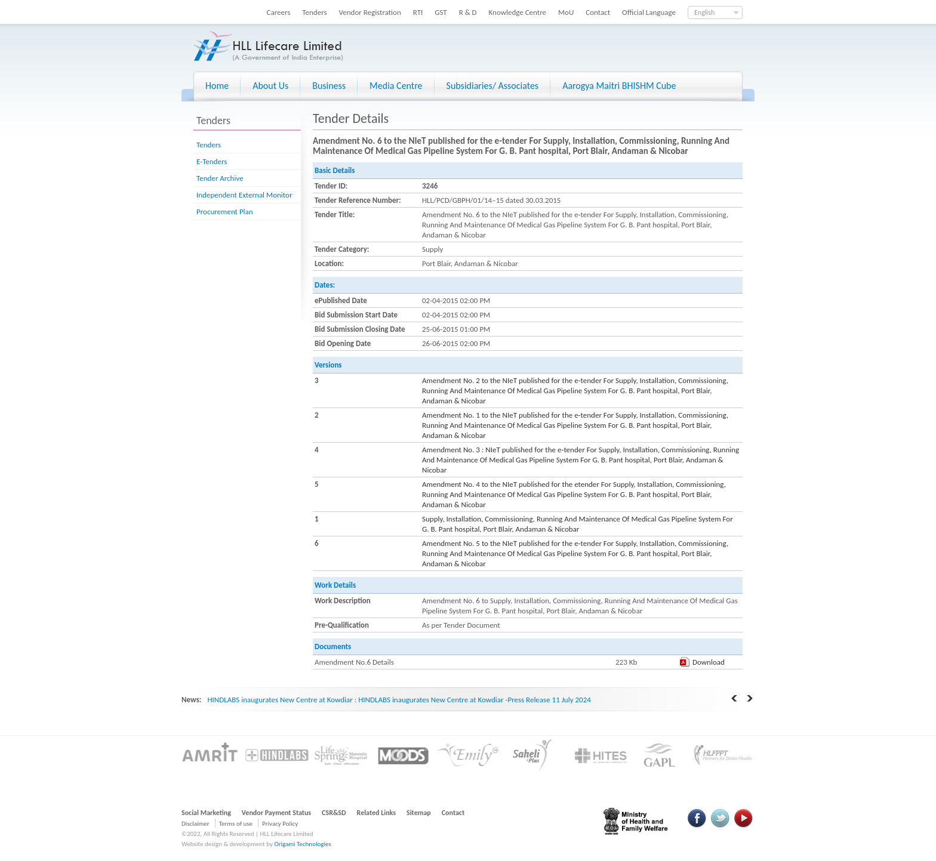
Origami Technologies (302, 844)
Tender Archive (220, 178)
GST (441, 12)
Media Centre (396, 85)
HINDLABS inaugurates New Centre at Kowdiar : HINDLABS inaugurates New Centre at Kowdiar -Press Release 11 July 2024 (398, 699)
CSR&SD (334, 812)
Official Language (649, 12)
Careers (279, 12)
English (704, 12)
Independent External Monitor (244, 194)
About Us (270, 85)
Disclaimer (195, 824)
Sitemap (419, 812)
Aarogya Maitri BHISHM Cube (619, 85)
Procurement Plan (224, 211)
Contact (598, 12)
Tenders (314, 12)
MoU (566, 12)
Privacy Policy (280, 824)
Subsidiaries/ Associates (493, 85)
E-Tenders (211, 161)
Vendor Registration (370, 12)
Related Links (376, 812)
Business (329, 85)
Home (217, 85)
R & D (468, 12)
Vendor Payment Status (276, 812)
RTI (418, 12)
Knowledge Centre (517, 12)
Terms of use (236, 824)
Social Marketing (206, 812)
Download (708, 662)
